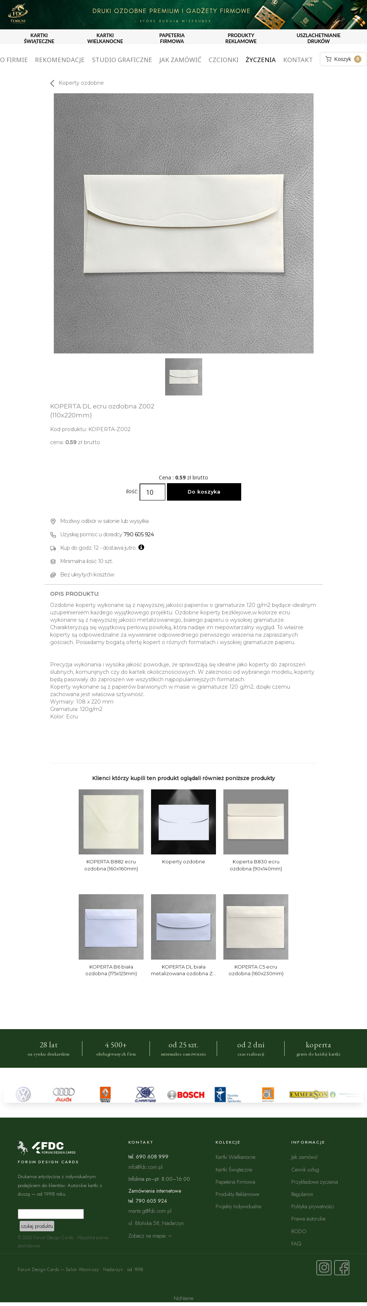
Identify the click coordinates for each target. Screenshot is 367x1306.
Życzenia (261, 59)
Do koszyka (203, 492)
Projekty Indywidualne (238, 1206)
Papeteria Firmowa (235, 1182)
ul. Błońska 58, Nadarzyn (156, 1223)
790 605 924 (139, 534)
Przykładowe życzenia (314, 1182)
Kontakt (298, 59)
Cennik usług (305, 1169)
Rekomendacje (60, 59)
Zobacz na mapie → (150, 1235)
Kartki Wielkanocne (235, 1157)
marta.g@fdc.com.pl (149, 1211)
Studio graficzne (122, 59)
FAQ (296, 1243)
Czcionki (224, 59)
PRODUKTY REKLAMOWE (240, 38)
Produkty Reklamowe (237, 1194)
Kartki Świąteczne (234, 1169)
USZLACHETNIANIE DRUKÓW (318, 38)
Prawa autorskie (308, 1218)
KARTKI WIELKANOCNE (105, 38)
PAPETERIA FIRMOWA (171, 38)
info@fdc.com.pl (145, 1167)
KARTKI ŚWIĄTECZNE (39, 38)
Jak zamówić (180, 59)
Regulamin (302, 1194)
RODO (299, 1231)
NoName (183, 1298)
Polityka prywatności (312, 1206)
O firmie (14, 59)
